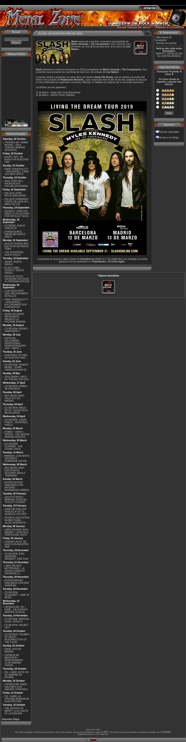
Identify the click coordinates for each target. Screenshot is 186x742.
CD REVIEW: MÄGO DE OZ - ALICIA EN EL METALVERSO (16, 410)
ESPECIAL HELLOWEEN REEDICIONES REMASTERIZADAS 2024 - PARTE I (15, 343)
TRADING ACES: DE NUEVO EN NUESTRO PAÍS (16, 544)
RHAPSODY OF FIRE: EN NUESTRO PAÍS (16, 356)
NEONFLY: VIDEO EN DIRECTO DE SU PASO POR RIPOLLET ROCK (16, 213)
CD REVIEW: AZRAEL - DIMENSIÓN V (16, 329)
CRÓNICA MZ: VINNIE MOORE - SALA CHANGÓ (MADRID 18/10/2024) (16, 146)
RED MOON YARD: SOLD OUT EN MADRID (14, 398)
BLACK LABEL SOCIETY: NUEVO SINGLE (14, 270)
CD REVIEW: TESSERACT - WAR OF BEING (16, 595)
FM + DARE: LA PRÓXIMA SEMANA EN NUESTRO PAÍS (16, 699)
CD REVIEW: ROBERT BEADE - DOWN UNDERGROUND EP (16, 367)
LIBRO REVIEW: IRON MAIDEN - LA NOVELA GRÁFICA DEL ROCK (16, 532)
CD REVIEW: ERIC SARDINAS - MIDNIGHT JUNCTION (16, 556)
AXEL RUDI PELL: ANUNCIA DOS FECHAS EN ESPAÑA (16, 183)
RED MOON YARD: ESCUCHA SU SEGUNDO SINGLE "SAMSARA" (14, 472)
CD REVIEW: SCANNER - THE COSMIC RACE (13, 446)
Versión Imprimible (169, 132)
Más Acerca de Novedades (163, 38)
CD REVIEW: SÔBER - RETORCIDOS (16, 387)
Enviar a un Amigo (169, 137)
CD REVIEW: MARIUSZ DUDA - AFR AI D (16, 620)
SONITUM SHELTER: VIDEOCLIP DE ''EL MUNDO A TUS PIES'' (15, 511)
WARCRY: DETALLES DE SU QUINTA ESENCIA (169, 54)
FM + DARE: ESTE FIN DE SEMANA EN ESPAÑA (16, 675)
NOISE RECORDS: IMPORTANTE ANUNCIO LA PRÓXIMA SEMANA (15, 318)
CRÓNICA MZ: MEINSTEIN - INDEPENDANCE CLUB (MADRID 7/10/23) (13, 660)
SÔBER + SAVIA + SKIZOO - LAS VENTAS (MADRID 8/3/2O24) (16, 434)
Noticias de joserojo (166, 43)
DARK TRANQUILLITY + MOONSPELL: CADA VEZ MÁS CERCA (16, 171)
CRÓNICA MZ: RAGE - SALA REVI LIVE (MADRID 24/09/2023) (16, 687)
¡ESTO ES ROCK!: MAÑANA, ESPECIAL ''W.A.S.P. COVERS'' (15, 499)
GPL (106, 732)
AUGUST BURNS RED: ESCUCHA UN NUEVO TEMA (16, 246)
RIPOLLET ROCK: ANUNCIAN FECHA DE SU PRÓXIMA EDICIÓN (16, 279)
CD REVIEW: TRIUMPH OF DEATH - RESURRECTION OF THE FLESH (16, 638)
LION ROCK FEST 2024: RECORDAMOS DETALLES (16, 293)
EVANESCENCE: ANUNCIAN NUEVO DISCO (15, 234)
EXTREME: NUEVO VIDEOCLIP (14, 227)
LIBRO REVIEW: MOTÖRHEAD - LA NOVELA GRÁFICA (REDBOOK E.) (14, 570)
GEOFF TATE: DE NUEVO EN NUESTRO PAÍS (16, 159)
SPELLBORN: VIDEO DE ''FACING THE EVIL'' (17, 378)
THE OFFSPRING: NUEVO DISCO (14, 253)
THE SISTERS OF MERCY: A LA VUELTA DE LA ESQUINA (16, 711)
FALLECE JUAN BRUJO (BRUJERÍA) (15, 194)
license (167, 732)
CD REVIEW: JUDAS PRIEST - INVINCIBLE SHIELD (16, 422)
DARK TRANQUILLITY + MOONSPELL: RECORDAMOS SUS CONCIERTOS (16, 303)
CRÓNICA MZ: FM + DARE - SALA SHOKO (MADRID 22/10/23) (16, 609)
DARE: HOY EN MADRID (12, 650)
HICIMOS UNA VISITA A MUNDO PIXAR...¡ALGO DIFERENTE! (16, 520)
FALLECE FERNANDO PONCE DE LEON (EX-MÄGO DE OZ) (16, 201)
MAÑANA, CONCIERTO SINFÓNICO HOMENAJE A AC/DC (16, 458)
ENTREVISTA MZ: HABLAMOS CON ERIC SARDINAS (16, 583)
